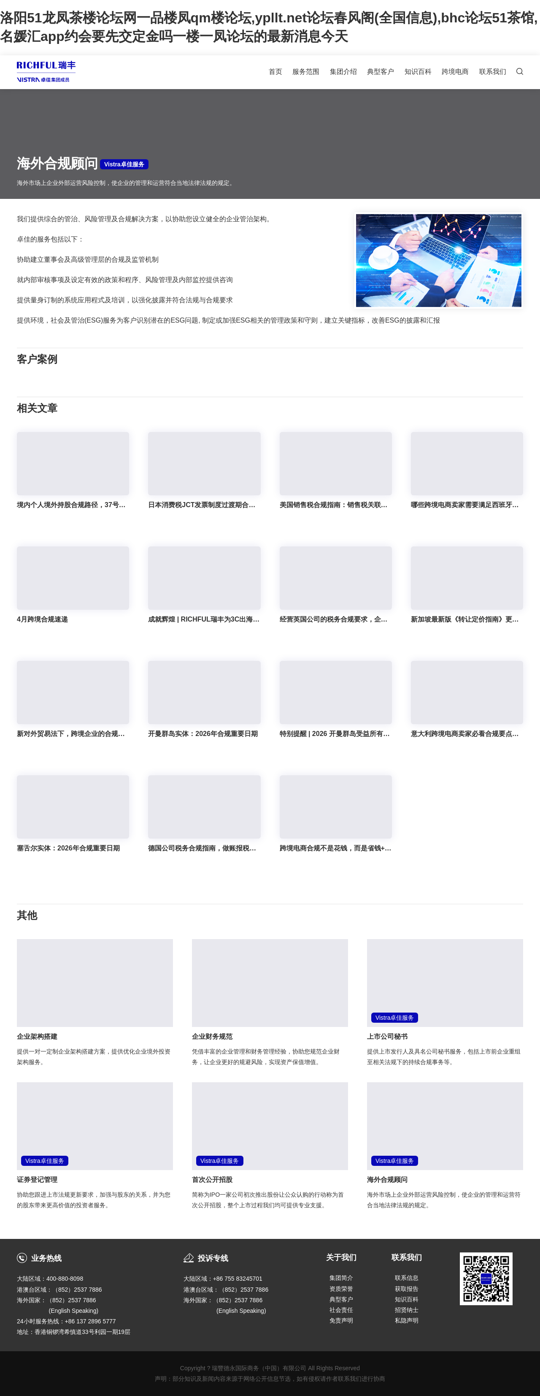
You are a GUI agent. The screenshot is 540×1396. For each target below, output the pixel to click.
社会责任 (341, 1309)
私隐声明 (406, 1320)
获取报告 (406, 1288)
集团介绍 (343, 71)
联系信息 (406, 1277)
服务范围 (305, 71)
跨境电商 (455, 71)
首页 (275, 71)
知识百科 (418, 71)
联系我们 (492, 71)
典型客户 (380, 71)
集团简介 (341, 1277)
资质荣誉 (341, 1288)
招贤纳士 (406, 1309)
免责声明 (341, 1320)
